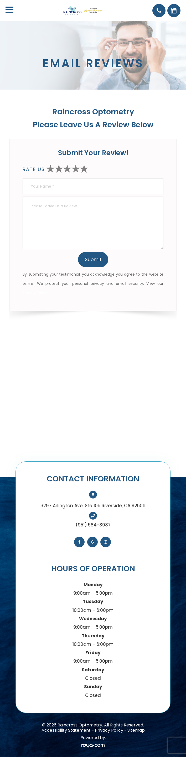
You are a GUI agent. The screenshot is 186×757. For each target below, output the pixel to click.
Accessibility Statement (66, 730)
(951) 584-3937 (93, 525)
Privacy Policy (35, 292)
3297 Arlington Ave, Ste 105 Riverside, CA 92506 (93, 505)
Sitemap (136, 730)
